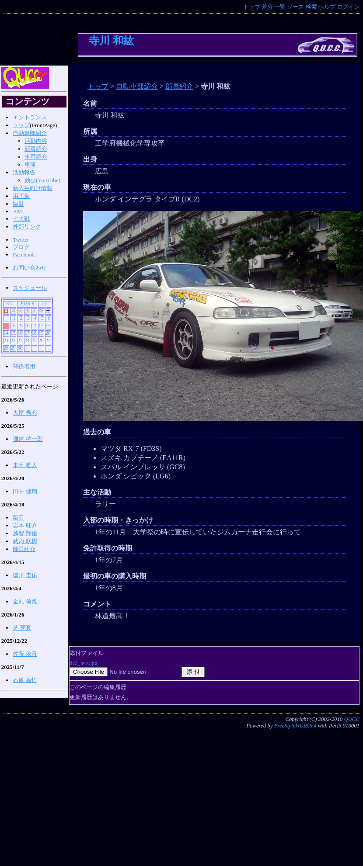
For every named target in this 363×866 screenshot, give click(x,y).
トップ (251, 7)
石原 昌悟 (25, 680)
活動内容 (35, 141)
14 (6, 333)
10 (27, 326)
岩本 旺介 (25, 525)
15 (13, 333)
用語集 (21, 196)
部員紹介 (179, 86)
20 (48, 333)
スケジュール (30, 287)
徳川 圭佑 (25, 575)
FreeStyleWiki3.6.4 (295, 726)
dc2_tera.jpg (84, 663)
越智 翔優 (25, 533)
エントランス (30, 117)
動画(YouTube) (42, 180)
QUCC (352, 719)
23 (20, 340)
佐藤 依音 (25, 654)
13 (48, 326)
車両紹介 (35, 156)
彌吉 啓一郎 (27, 439)
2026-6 (27, 304)
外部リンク (27, 226)
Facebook (24, 254)
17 (27, 333)
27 (48, 340)
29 (13, 348)
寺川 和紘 (111, 40)
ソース (295, 7)
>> (44, 304)
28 (6, 348)
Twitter (21, 239)
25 (34, 340)
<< (9, 304)
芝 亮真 (22, 627)
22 (13, 340)
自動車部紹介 (137, 86)
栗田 (18, 517)
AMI (18, 211)
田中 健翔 (25, 491)
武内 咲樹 (25, 541)
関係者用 (24, 366)
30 (20, 348)
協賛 (18, 204)
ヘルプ (326, 7)
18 (34, 333)
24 (27, 340)
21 (6, 340)
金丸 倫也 (25, 601)
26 (41, 340)
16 (20, 333)
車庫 (30, 164)
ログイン (348, 7)
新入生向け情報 (32, 188)
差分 (267, 7)
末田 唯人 (25, 465)
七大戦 (21, 218)
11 (33, 326)
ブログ (21, 247)
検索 (311, 7)
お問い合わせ (30, 267)
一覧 (280, 7)
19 (41, 333)
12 (41, 326)
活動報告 (24, 172)
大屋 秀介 (25, 412)
